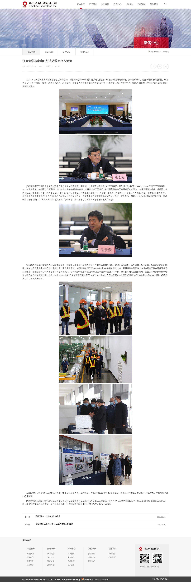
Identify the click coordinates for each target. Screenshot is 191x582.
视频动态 (84, 52)
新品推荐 (30, 557)
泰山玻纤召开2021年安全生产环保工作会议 (166, 66)
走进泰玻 (105, 4)
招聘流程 (91, 554)
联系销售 (30, 565)
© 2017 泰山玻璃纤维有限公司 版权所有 (37, 580)
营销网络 (112, 554)
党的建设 (49, 52)
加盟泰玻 (142, 4)
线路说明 (112, 557)
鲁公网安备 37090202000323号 (94, 580)
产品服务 (93, 4)
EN (165, 4)
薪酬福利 (91, 557)
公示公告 (67, 52)
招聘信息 (91, 561)
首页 (152, 52)
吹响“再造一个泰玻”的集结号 (153, 66)
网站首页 (81, 4)
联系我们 (154, 4)
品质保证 (50, 565)
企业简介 (50, 554)
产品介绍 (30, 554)
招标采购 (130, 4)
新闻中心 (117, 4)
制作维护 (164, 579)
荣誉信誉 (50, 561)
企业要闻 (31, 52)
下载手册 (30, 561)
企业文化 (50, 557)
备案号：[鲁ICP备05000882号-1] (67, 580)
